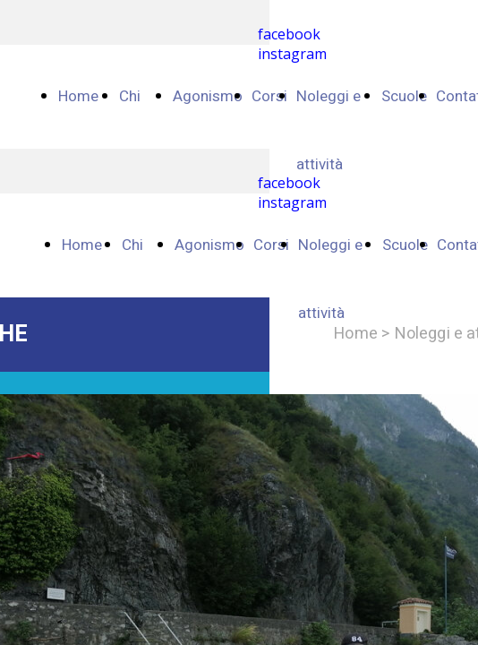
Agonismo (208, 96)
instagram (292, 54)
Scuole (404, 96)
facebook (289, 34)
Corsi (269, 96)
